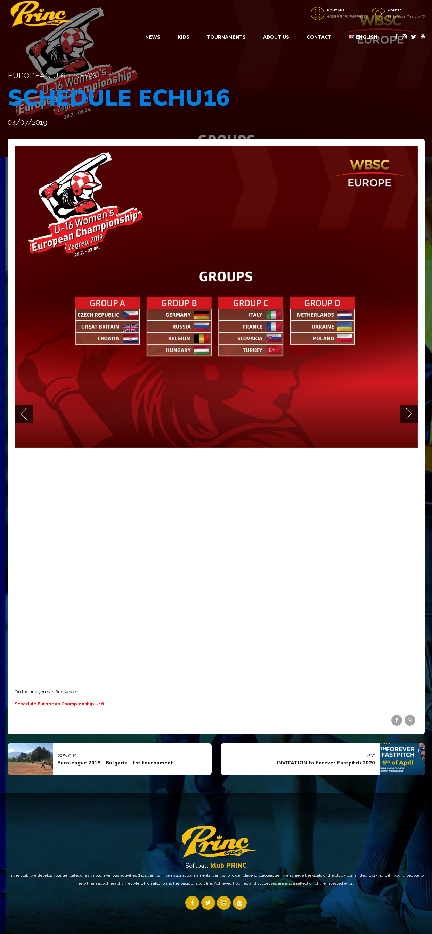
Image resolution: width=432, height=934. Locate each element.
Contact (319, 37)
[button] (24, 414)
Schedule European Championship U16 (59, 703)
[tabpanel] (216, 297)
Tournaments (226, 37)
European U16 (36, 75)
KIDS (183, 37)
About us (276, 37)
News (152, 37)
